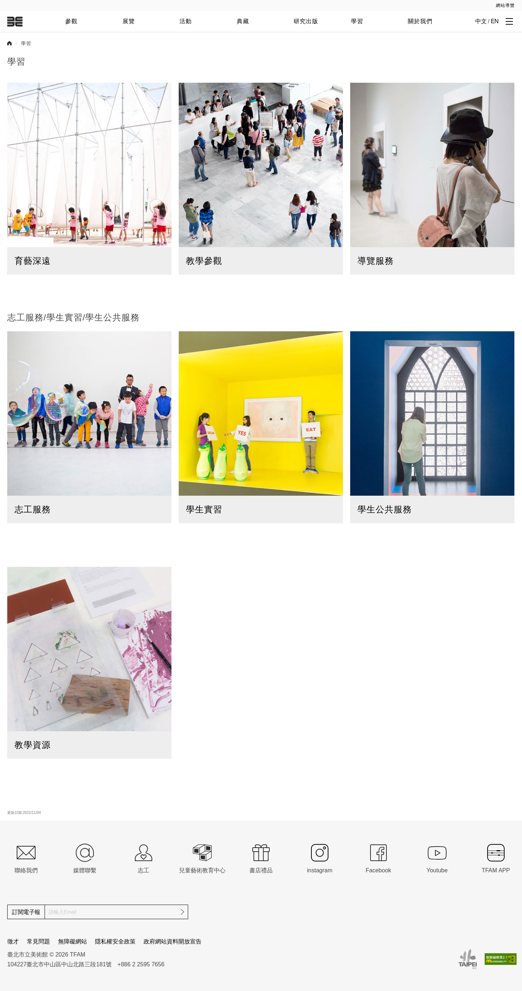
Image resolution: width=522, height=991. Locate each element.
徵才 (13, 941)
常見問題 (38, 941)
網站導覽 (505, 5)
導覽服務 (375, 261)
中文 (480, 21)
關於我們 (420, 21)
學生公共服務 (384, 509)
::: (4, 4)
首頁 (9, 43)
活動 (185, 21)
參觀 (71, 21)
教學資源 (32, 745)
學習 (357, 21)
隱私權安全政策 (115, 941)
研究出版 (306, 21)
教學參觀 (204, 261)
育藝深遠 (32, 261)
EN (494, 21)
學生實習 (204, 509)
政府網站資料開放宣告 (173, 941)
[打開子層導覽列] (509, 21)
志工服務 (32, 509)
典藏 (243, 21)
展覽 (129, 21)
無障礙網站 (72, 941)
